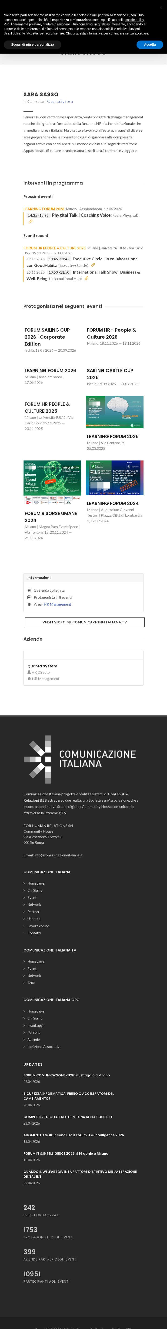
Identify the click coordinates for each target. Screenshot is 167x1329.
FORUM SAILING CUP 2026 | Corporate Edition (47, 337)
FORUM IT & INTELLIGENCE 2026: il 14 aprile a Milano (65, 1153)
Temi (31, 983)
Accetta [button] (150, 44)
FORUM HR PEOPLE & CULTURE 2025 (54, 248)
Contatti (34, 933)
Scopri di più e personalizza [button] (32, 44)
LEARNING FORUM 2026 (43, 209)
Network (34, 904)
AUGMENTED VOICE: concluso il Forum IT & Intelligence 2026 (73, 1135)
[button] (161, 7)
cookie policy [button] (134, 20)
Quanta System (60, 101)
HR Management (57, 604)
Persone (33, 1032)
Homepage (35, 883)
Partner (33, 912)
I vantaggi (35, 1025)
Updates (33, 919)
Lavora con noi (38, 926)
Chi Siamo (35, 890)
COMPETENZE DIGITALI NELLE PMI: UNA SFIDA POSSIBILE (68, 1117)
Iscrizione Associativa (44, 1046)
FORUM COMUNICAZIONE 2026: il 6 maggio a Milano (66, 1075)
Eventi (32, 897)
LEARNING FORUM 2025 (113, 436)
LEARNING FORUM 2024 (113, 503)
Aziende (33, 1039)
